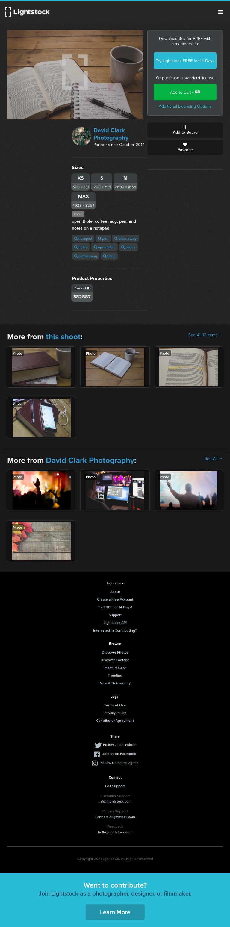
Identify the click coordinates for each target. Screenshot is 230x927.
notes (81, 247)
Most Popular (115, 667)
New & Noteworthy (115, 683)
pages (128, 247)
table (109, 256)
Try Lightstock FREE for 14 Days (185, 61)
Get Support (115, 785)
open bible (104, 247)
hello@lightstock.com (115, 832)
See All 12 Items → (205, 335)
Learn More (115, 912)
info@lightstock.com (115, 801)
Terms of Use (115, 705)
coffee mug (85, 256)
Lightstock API (115, 622)
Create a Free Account (115, 599)
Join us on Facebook (119, 753)
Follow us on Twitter (119, 744)
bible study (125, 238)
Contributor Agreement (115, 720)
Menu (220, 12)
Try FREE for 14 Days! (115, 607)
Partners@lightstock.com (115, 816)
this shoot (63, 336)
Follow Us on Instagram (119, 762)
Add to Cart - (185, 92)
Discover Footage (115, 659)
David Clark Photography (110, 134)
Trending (115, 675)
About (115, 591)
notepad (83, 238)
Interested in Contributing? (115, 630)
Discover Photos (115, 652)
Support (115, 614)
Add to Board (185, 130)
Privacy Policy (115, 712)
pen (103, 238)
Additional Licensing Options (185, 106)
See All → (214, 458)
